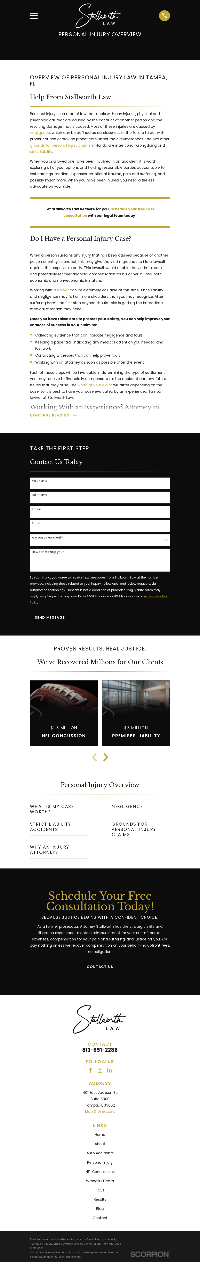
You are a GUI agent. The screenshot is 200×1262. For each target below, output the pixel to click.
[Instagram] (100, 1070)
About (100, 1144)
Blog (100, 1209)
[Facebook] (90, 1070)
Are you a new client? (47, 538)
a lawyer (61, 290)
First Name (39, 481)
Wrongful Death (100, 1181)
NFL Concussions (100, 1172)
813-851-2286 (100, 1050)
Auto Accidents (100, 1153)
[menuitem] (59, 809)
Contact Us (100, 967)
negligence (40, 132)
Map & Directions (100, 1111)
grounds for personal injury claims (60, 145)
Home (100, 1135)
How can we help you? (48, 552)
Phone (36, 509)
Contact (100, 1218)
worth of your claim (95, 385)
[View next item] (106, 758)
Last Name (39, 495)
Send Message (50, 617)
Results (100, 1199)
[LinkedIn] (109, 1070)
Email (36, 524)
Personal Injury (100, 1162)
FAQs (100, 1190)
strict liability (41, 151)
